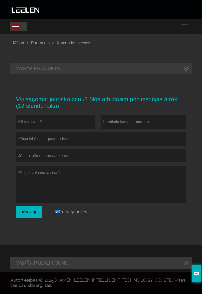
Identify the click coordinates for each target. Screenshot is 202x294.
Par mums (40, 43)
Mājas (18, 43)
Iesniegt (29, 212)
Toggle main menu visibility (185, 24)
